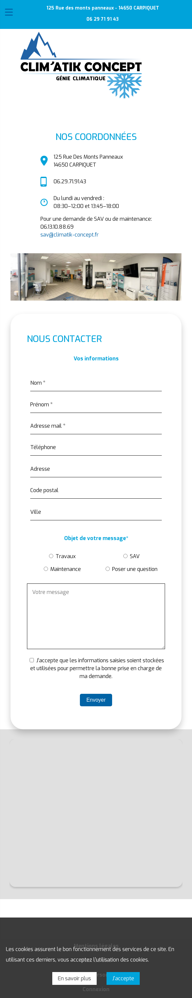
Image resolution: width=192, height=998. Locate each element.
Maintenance (65, 569)
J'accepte (123, 978)
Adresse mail (47, 425)
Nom (37, 382)
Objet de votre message (96, 538)
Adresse (40, 468)
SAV (135, 556)
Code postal (44, 490)
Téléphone (43, 447)
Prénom (41, 404)
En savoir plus (74, 978)
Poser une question (134, 569)
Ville (35, 512)
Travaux (66, 556)
